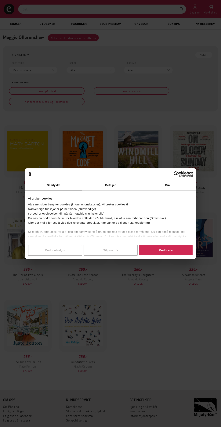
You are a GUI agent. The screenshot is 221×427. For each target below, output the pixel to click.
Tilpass (110, 250)
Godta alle (166, 250)
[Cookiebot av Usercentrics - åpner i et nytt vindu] (176, 174)
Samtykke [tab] (53, 185)
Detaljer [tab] (110, 185)
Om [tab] (167, 185)
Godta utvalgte (55, 250)
